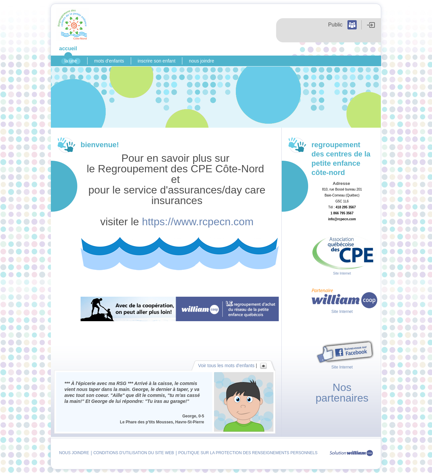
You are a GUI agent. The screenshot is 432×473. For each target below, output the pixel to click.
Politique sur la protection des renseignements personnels (247, 453)
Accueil (68, 48)
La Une (70, 61)
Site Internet (342, 273)
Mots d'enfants (109, 61)
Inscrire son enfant (156, 61)
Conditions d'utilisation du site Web (133, 453)
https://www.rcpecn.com (198, 222)
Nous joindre (201, 61)
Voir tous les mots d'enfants (226, 365)
